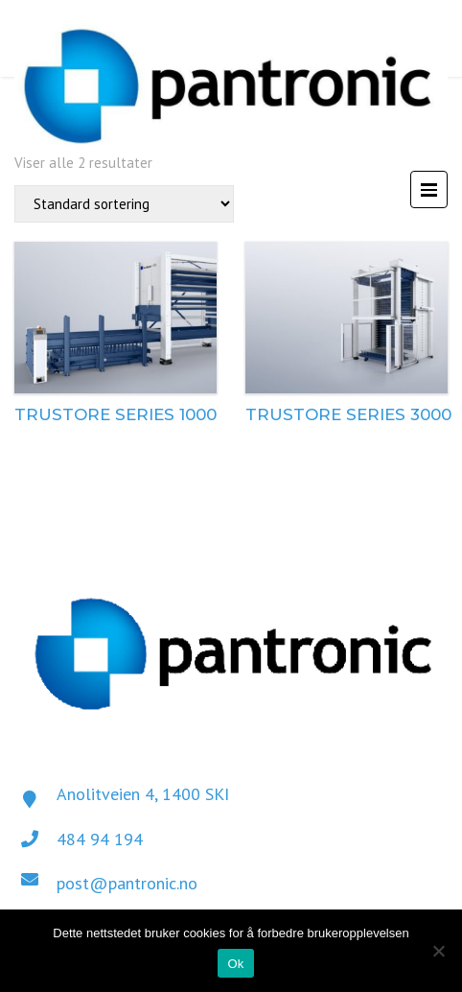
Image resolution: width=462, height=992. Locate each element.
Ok (235, 964)
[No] (438, 950)
